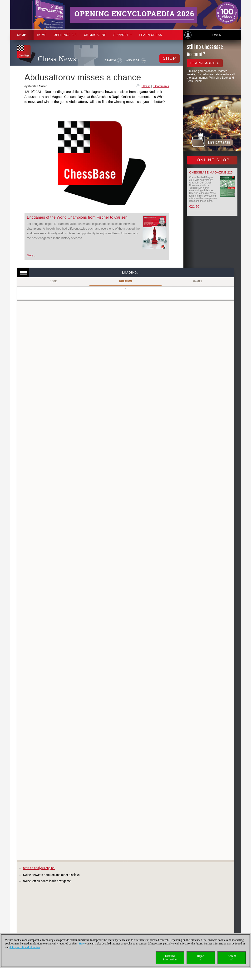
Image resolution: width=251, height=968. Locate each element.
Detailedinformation (170, 957)
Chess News (57, 59)
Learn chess (150, 35)
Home (42, 35)
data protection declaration (25, 947)
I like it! (146, 86)
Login (216, 35)
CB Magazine (95, 35)
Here (81, 943)
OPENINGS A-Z (65, 35)
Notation (125, 281)
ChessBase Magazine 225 (211, 172)
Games (197, 281)
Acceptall (232, 957)
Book (53, 281)
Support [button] (122, 35)
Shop (21, 35)
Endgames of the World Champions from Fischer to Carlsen (77, 217)
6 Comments (161, 86)
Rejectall (201, 957)
